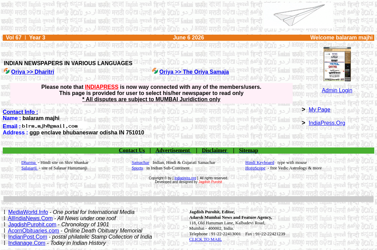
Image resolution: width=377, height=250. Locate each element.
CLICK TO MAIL (205, 239)
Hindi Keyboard (259, 162)
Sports (137, 167)
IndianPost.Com (27, 237)
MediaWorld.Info (28, 212)
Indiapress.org (185, 178)
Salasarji (29, 167)
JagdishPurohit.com (32, 224)
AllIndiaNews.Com (30, 218)
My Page (319, 109)
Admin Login (337, 90)
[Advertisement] (188, 199)
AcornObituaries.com (33, 231)
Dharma (29, 162)
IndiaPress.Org (327, 123)
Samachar (140, 162)
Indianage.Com (27, 243)
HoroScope (255, 167)
